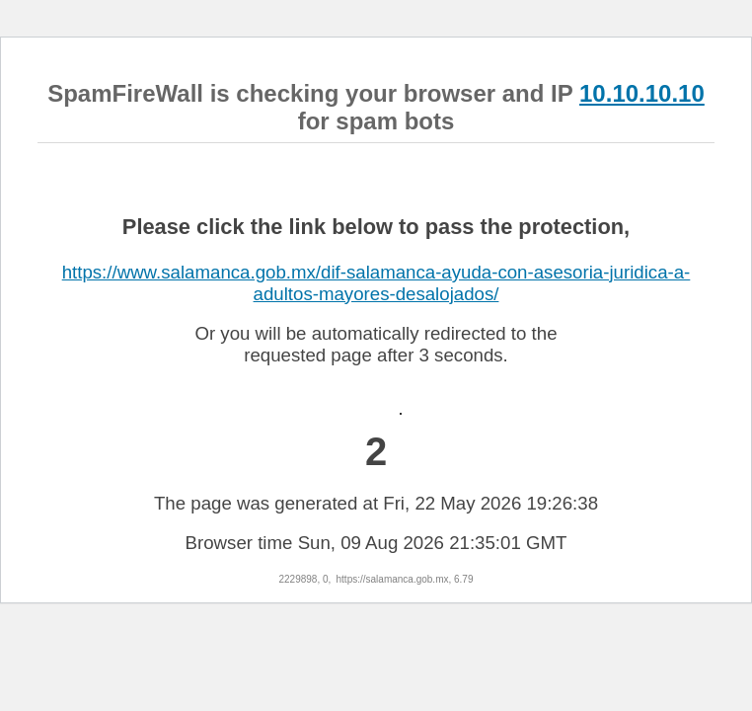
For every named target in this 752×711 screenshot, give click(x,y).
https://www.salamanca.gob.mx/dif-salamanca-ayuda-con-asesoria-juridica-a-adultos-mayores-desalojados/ (376, 283)
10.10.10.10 (642, 93)
